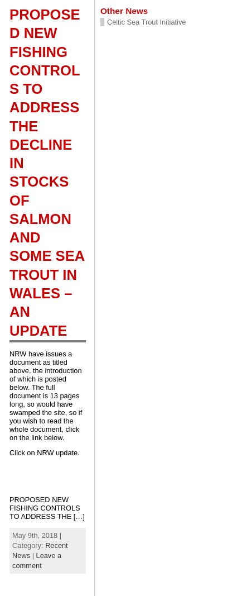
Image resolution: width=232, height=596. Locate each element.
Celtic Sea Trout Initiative (146, 22)
